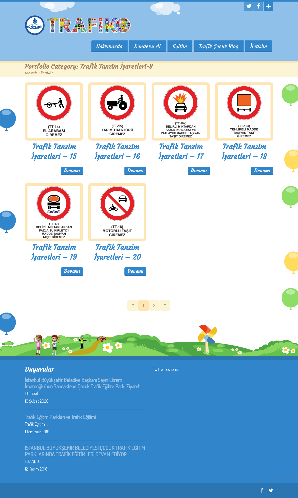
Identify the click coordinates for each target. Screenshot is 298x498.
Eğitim (179, 46)
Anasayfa (31, 73)
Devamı (72, 170)
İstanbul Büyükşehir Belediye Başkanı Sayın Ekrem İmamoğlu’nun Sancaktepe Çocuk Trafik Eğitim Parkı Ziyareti (82, 383)
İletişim (258, 46)
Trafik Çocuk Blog (218, 46)
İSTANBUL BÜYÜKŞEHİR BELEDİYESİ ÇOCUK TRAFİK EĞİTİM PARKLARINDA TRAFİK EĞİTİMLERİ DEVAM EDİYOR (85, 451)
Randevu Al (146, 46)
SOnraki (165, 305)
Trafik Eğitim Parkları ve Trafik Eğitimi (60, 416)
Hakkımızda (108, 46)
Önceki (132, 305)
